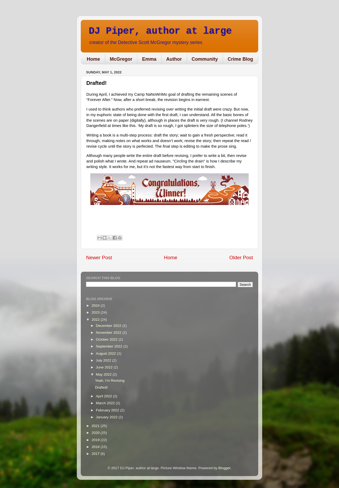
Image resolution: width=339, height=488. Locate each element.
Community (205, 59)
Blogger (224, 468)
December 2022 (109, 326)
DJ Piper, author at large (160, 31)
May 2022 (104, 374)
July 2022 (104, 360)
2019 (96, 440)
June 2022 (105, 367)
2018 (96, 447)
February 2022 (108, 410)
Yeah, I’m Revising (109, 381)
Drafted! (101, 387)
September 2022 (109, 346)
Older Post (241, 257)
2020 (96, 433)
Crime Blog (240, 59)
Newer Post (99, 257)
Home (93, 59)
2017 (96, 454)
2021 (96, 426)
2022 (96, 320)
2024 (96, 305)
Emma (149, 59)
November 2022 (109, 333)
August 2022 (106, 353)
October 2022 (107, 339)
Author (174, 59)
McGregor (121, 59)
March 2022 (106, 403)
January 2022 (107, 417)
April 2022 (104, 396)
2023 (96, 312)
